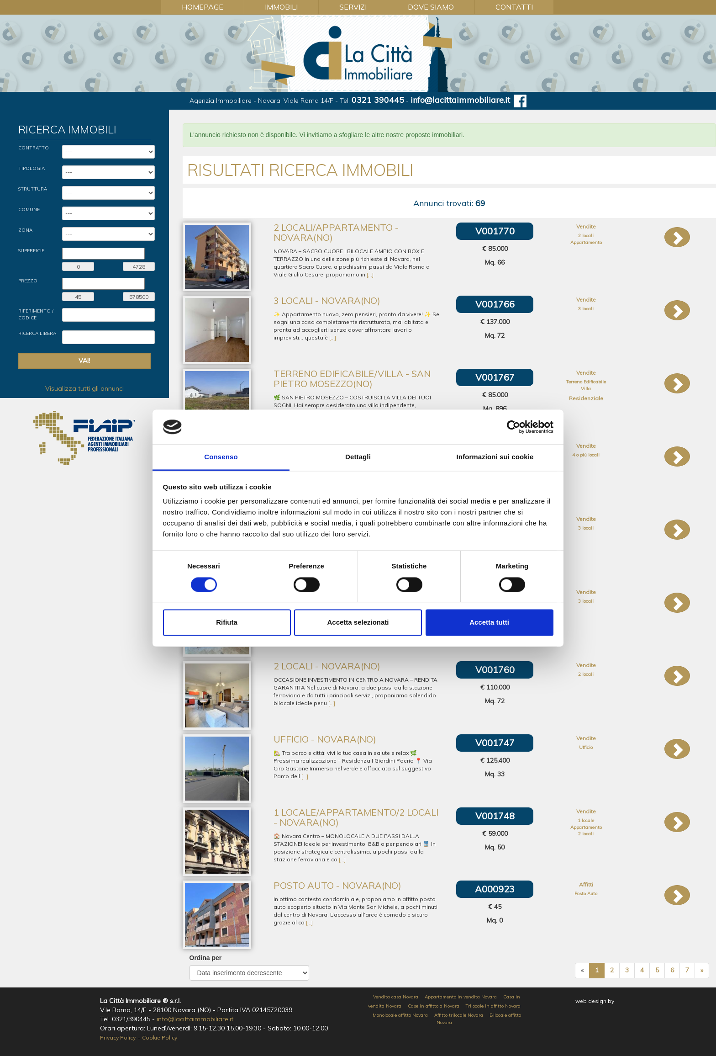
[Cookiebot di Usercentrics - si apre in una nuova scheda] (513, 427)
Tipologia (31, 168)
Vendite (586, 226)
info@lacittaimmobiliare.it (460, 100)
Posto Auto (585, 894)
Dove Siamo (431, 6)
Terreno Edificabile (586, 382)
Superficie (31, 251)
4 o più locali (586, 455)
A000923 (495, 889)
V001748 (495, 816)
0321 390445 (378, 100)
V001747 (495, 742)
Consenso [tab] (220, 457)
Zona (25, 230)
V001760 (495, 669)
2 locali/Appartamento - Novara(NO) (336, 232)
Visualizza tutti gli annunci (84, 388)
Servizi (353, 6)
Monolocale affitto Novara (400, 1015)
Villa (586, 389)
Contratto (33, 148)
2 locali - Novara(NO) (327, 666)
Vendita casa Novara (395, 997)
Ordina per (206, 957)
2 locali (586, 236)
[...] (370, 274)
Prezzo (27, 281)
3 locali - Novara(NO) (327, 300)
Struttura (32, 189)
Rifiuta (226, 622)
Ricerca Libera (37, 333)
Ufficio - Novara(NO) (325, 739)
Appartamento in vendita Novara (461, 997)
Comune (29, 209)
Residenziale (586, 398)
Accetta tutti (489, 622)
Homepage (202, 6)
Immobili (281, 6)
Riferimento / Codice (35, 314)
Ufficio (586, 747)
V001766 (495, 304)
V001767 (495, 377)
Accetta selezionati (358, 622)
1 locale (586, 820)
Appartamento (586, 242)
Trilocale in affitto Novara (493, 1006)
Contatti (514, 6)
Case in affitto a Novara (433, 1006)
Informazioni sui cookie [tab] (495, 457)
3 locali (586, 309)
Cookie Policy (159, 1037)
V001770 (495, 231)
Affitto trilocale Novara (458, 1015)
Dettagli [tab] (358, 457)
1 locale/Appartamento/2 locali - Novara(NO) (356, 817)
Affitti (586, 884)
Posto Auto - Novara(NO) (337, 885)
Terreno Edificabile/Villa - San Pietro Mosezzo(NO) (352, 378)
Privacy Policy (118, 1037)
